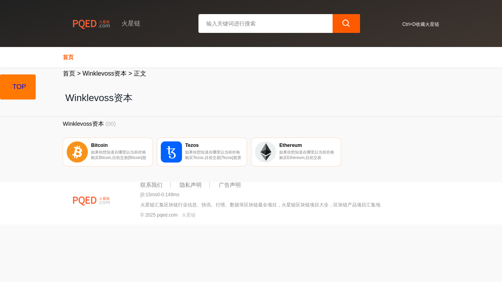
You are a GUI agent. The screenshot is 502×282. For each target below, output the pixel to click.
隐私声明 (191, 185)
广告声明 (230, 185)
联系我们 (151, 185)
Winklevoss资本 (104, 73)
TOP (19, 86)
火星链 (189, 215)
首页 (68, 57)
